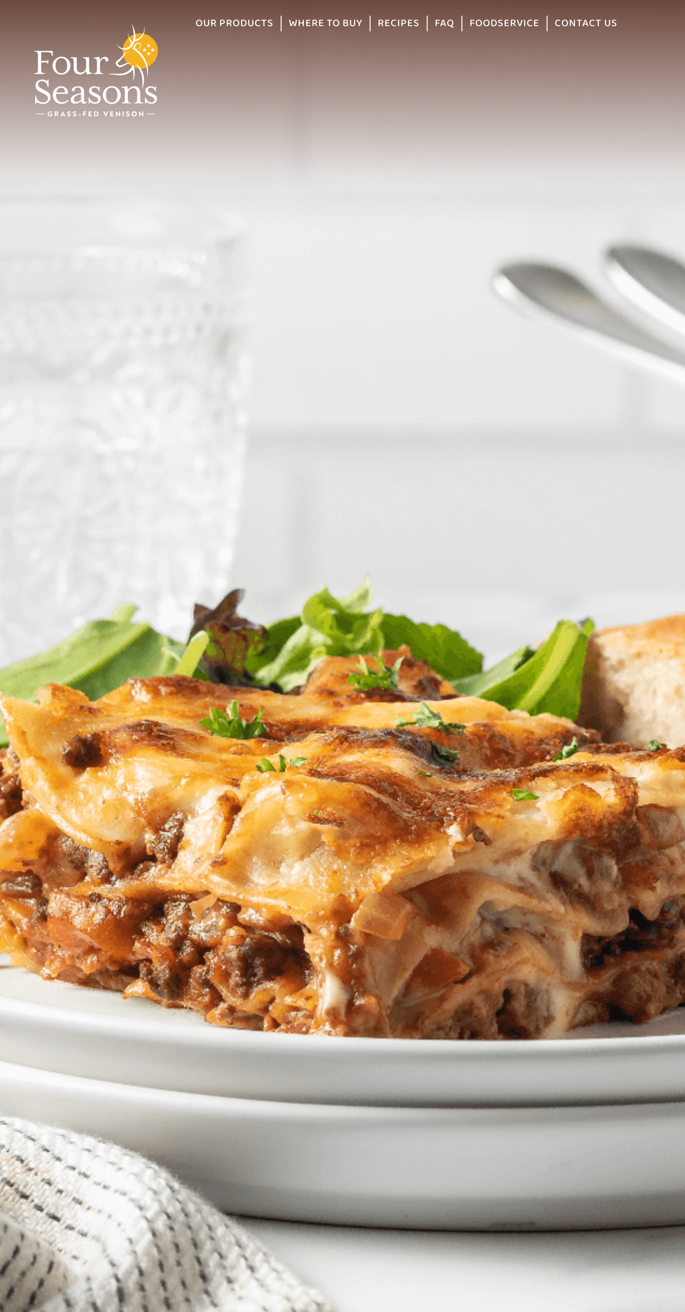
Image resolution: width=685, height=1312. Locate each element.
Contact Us (586, 23)
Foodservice (504, 23)
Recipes (399, 23)
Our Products (235, 23)
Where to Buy (325, 23)
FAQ (444, 23)
